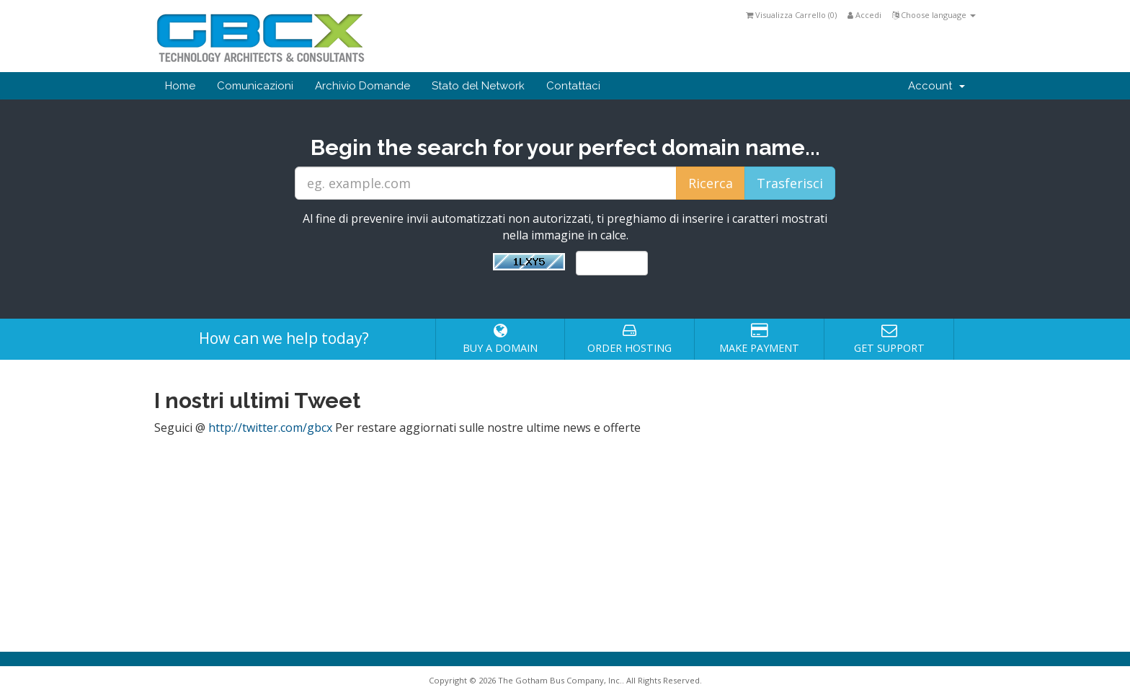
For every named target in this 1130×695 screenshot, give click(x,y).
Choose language (934, 14)
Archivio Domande (362, 85)
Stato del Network (478, 85)
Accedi (864, 14)
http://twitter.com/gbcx (270, 427)
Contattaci (573, 85)
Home (180, 85)
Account (936, 85)
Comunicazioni (255, 85)
